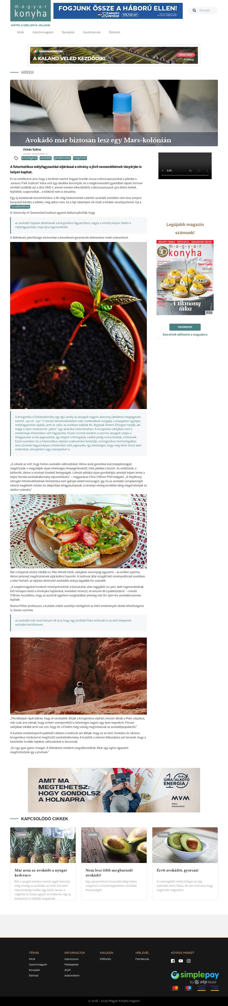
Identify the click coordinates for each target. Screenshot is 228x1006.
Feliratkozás (142, 959)
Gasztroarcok (92, 32)
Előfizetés (105, 959)
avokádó (45, 158)
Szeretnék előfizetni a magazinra (185, 334)
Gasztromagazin (42, 32)
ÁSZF (67, 970)
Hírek (20, 32)
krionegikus (29, 158)
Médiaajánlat (71, 964)
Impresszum (71, 959)
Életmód (114, 32)
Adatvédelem (71, 976)
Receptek (68, 32)
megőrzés (80, 158)
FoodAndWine (20, 206)
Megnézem (185, 327)
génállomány (62, 158)
